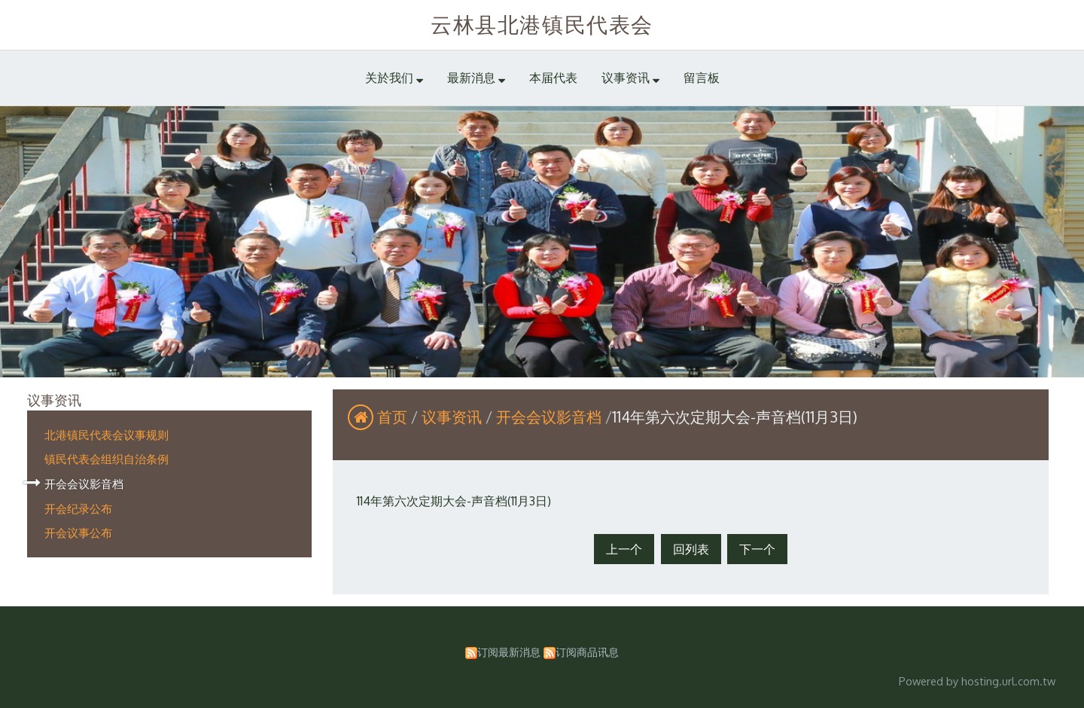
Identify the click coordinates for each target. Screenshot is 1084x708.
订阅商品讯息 (587, 651)
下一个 (757, 549)
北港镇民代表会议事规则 (106, 434)
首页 (392, 416)
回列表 (691, 549)
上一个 (624, 549)
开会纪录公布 (78, 508)
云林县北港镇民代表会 (542, 24)
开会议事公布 (78, 532)
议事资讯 (454, 416)
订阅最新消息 (508, 651)
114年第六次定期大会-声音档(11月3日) (454, 500)
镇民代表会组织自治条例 (106, 458)
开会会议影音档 (83, 483)
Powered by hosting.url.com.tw (977, 681)
